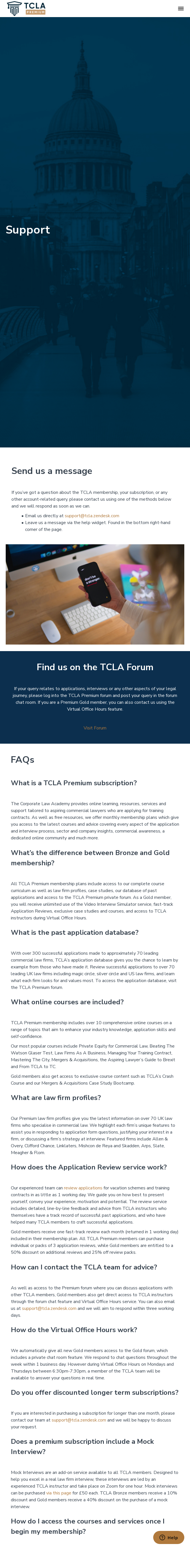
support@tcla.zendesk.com (92, 516)
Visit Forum (95, 728)
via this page (58, 1493)
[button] (180, 8)
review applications (83, 1188)
